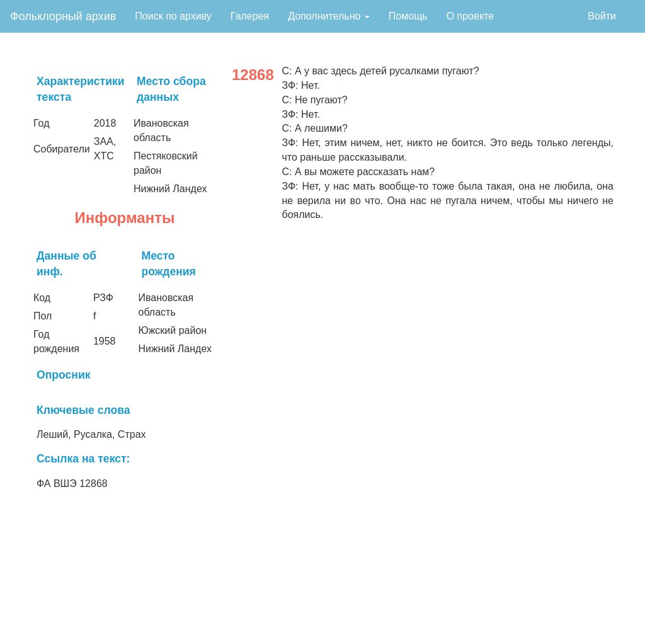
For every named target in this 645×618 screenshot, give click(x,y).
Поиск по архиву (173, 16)
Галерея (250, 16)
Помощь (408, 16)
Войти (602, 16)
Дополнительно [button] (329, 16)
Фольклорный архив (63, 16)
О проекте (470, 16)
